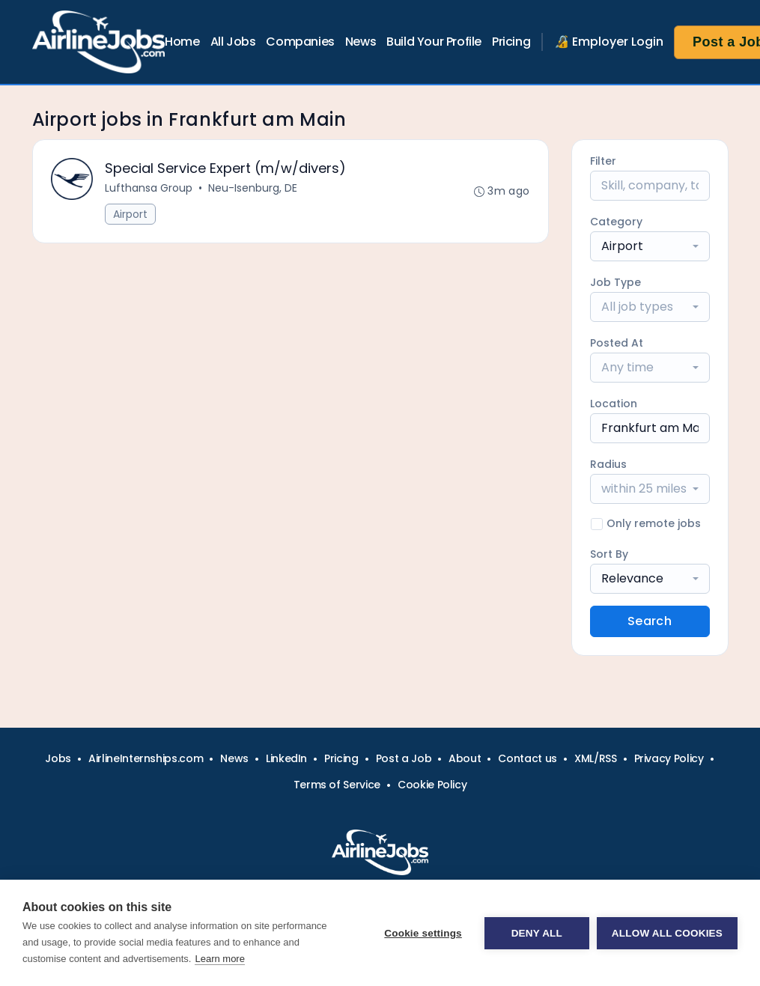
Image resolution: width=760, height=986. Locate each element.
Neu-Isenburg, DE (252, 187)
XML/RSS (595, 758)
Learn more (219, 958)
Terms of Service (337, 784)
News (360, 41)
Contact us (527, 758)
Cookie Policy (432, 784)
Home (182, 41)
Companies (300, 41)
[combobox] (650, 246)
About (465, 758)
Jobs (58, 758)
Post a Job (404, 758)
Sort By (609, 554)
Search (649, 621)
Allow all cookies (667, 933)
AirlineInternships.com (145, 758)
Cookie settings (423, 933)
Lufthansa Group (148, 187)
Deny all (536, 933)
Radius (608, 464)
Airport (130, 214)
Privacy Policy (669, 758)
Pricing (511, 41)
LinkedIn (286, 758)
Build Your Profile (433, 41)
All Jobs (233, 41)
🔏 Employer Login (608, 41)
